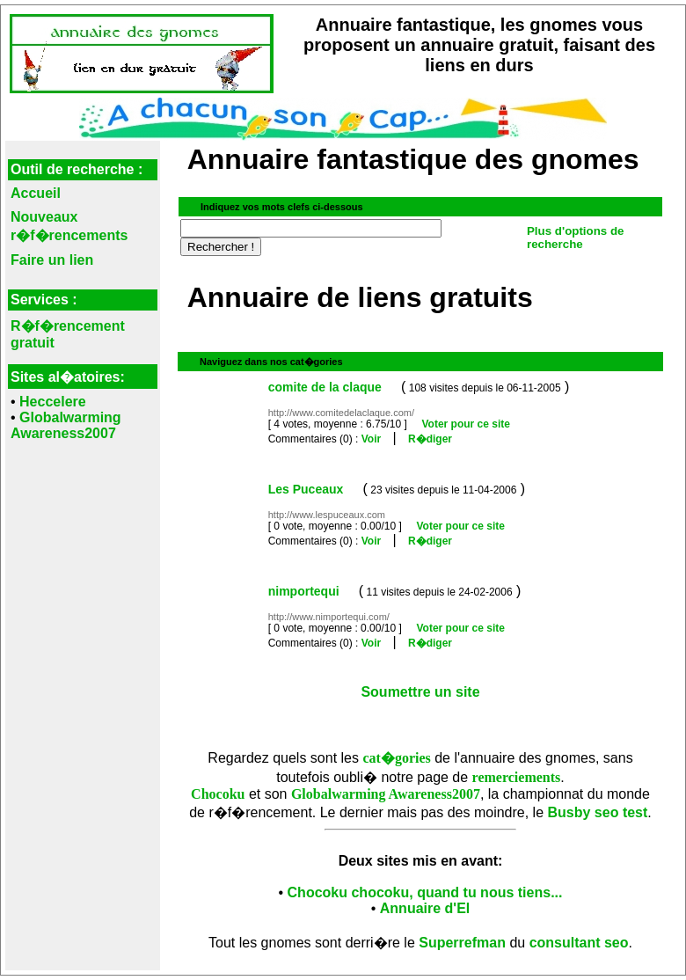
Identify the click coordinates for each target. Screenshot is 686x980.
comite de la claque (325, 387)
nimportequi (303, 591)
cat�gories (396, 757)
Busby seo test (598, 812)
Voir (371, 439)
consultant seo (579, 942)
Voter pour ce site (465, 424)
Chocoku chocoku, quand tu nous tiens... (425, 892)
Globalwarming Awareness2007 (66, 425)
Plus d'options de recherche (575, 237)
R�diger (430, 439)
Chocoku (217, 793)
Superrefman (462, 942)
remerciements (516, 777)
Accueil (36, 193)
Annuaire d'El (425, 908)
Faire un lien (52, 259)
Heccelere (52, 401)
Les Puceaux (306, 489)
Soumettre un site (420, 691)
